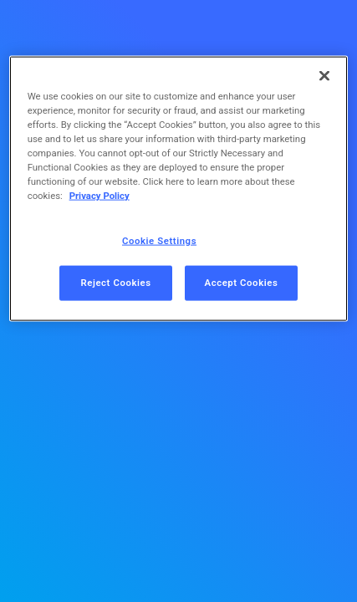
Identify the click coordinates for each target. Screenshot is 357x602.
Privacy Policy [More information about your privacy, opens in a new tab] (99, 196)
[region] (179, 189)
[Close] (324, 76)
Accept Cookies (241, 282)
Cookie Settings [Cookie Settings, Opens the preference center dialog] (159, 240)
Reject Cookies (115, 282)
